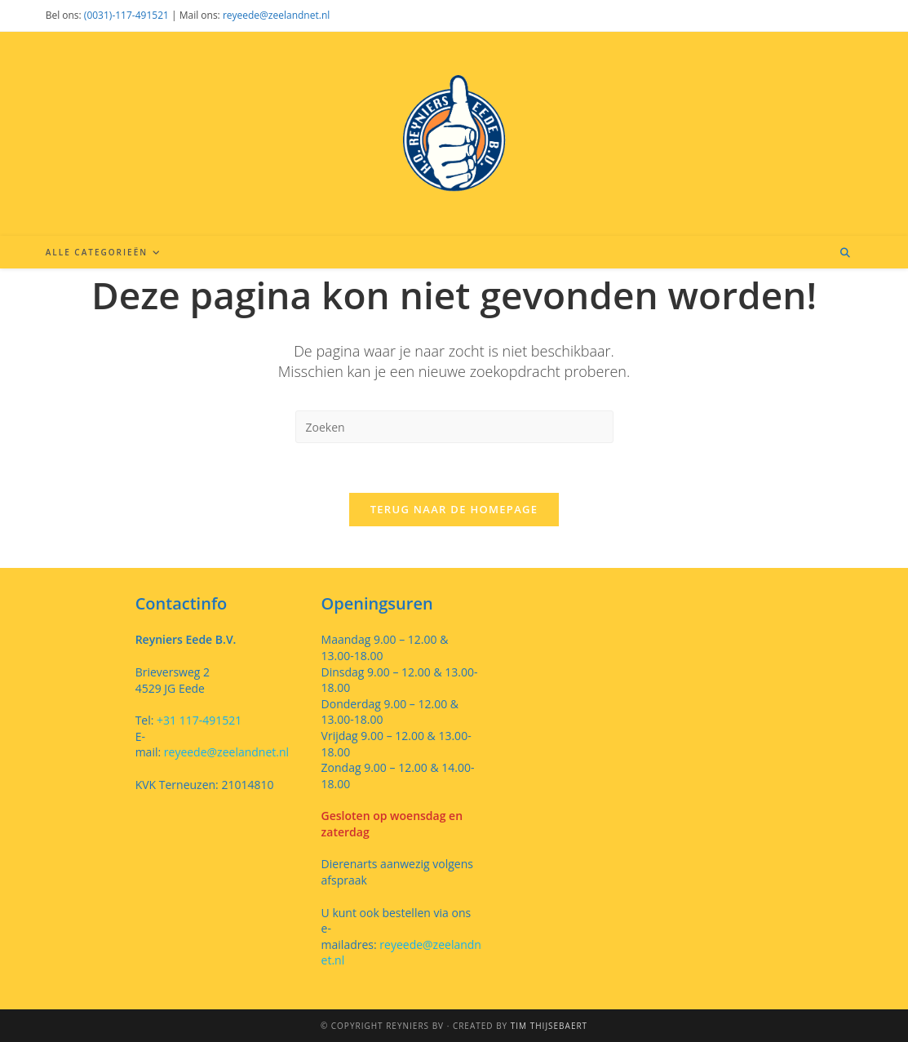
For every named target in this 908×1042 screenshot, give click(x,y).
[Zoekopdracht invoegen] (454, 426)
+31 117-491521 (197, 720)
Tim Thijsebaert (549, 1025)
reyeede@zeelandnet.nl (276, 15)
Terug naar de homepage (454, 509)
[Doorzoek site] (845, 253)
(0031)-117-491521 (126, 15)
